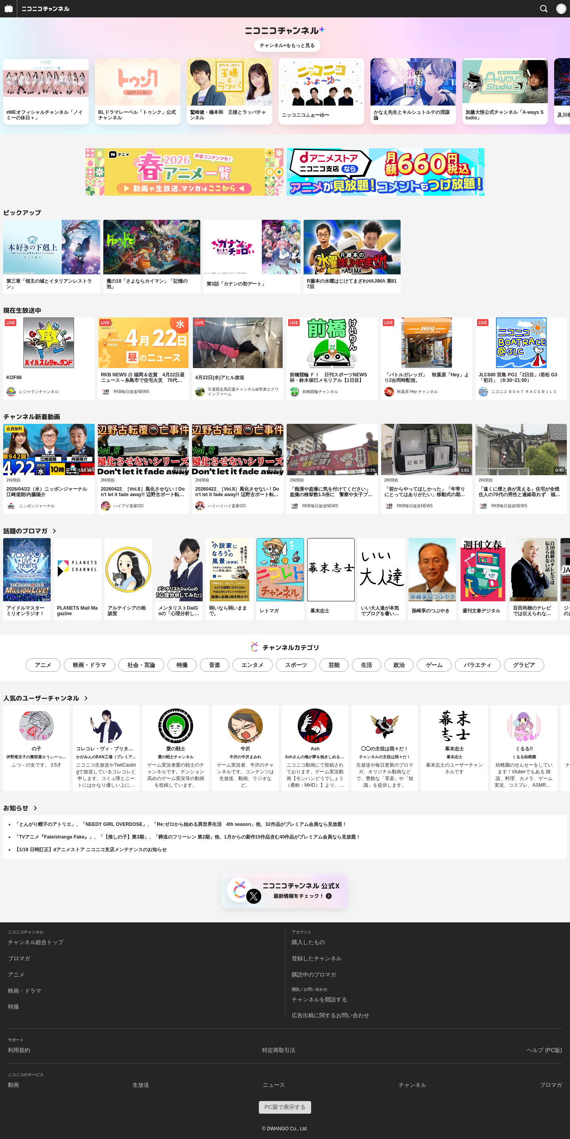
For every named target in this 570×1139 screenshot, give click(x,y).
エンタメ (252, 665)
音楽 (214, 665)
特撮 (182, 665)
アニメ (43, 665)
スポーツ (296, 665)
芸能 (334, 665)
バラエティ (478, 665)
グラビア (524, 665)
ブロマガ (19, 958)
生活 (366, 665)
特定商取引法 (278, 1050)
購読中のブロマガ (314, 974)
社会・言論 (141, 665)
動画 (13, 1085)
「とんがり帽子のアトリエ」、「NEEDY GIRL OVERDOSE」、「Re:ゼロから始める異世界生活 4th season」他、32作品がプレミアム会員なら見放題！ (180, 824)
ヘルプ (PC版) (544, 1050)
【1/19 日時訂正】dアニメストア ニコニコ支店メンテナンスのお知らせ (90, 849)
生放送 (141, 1085)
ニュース (274, 1085)
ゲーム (434, 665)
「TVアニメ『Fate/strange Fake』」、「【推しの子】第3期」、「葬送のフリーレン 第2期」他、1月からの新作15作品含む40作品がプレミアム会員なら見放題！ (187, 837)
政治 (399, 665)
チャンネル (412, 1085)
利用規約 (19, 1050)
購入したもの (308, 942)
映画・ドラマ (89, 665)
